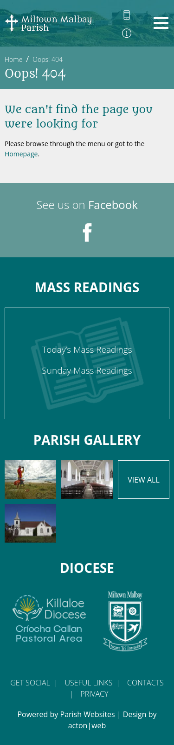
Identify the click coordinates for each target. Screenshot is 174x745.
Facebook (113, 204)
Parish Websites (87, 714)
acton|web (87, 725)
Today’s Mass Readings (87, 349)
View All (144, 480)
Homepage (21, 153)
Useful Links (89, 683)
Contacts (145, 683)
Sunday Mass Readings (87, 370)
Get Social (30, 683)
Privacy (94, 694)
